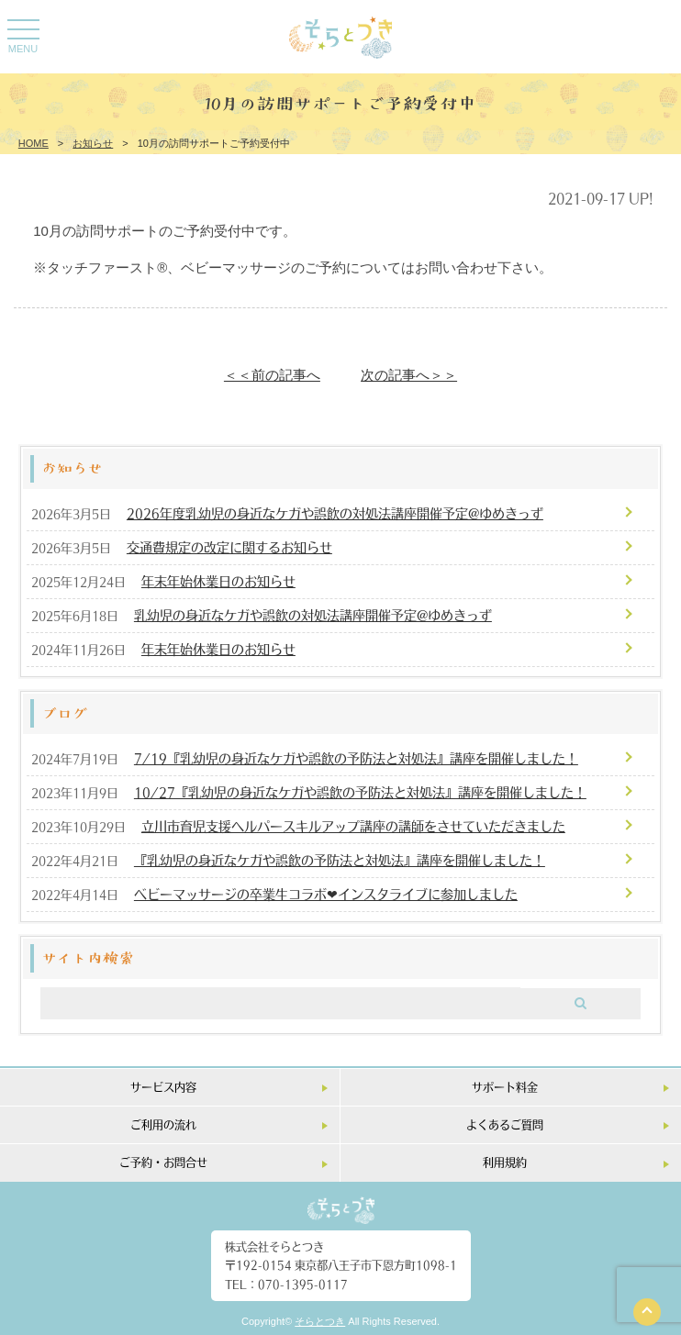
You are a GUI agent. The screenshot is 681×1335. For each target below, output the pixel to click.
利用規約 (505, 1162)
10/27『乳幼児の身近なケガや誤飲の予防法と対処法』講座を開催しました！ (360, 792)
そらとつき (320, 1321)
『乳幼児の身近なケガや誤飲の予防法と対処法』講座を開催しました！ (339, 859)
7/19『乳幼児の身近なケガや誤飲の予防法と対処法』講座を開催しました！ (356, 758)
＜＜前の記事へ (272, 375)
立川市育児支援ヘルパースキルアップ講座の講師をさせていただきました (353, 826)
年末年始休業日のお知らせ (218, 581)
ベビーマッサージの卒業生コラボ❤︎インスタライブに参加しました (326, 893)
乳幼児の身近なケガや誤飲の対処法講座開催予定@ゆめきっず (313, 614)
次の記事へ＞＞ (409, 375)
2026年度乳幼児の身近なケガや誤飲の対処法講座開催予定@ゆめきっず (335, 513)
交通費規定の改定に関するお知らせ (229, 547)
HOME (33, 143)
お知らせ (93, 143)
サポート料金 (505, 1087)
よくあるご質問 (504, 1124)
